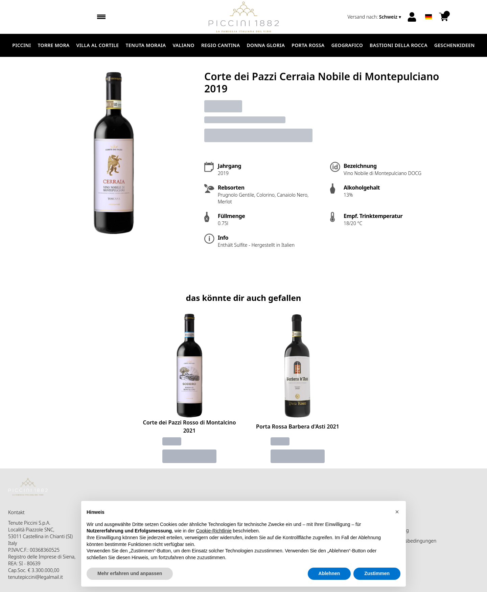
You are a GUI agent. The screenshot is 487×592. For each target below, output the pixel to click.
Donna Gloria (266, 45)
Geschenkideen (454, 45)
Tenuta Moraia (146, 45)
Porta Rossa (308, 45)
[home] (243, 17)
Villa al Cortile (97, 45)
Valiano (183, 45)
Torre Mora (54, 45)
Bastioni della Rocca (398, 45)
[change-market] (375, 17)
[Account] (412, 17)
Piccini (21, 45)
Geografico (347, 45)
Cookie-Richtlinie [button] (214, 546)
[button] (397, 527)
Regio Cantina (220, 45)
